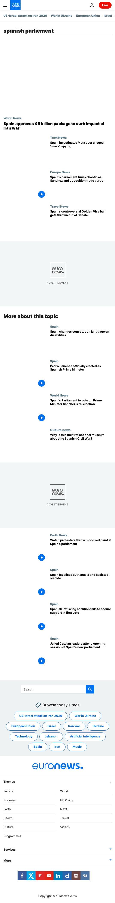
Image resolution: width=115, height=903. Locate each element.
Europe (8, 791)
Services (9, 849)
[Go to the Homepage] (15, 5)
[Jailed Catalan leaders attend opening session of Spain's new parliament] (81, 654)
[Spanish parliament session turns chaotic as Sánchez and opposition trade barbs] (81, 187)
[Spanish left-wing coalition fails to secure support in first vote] (81, 620)
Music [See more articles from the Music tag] (77, 747)
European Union (88, 15)
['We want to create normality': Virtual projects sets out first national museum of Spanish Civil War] (81, 445)
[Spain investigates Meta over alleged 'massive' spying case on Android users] (81, 153)
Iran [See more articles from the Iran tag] (57, 747)
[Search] (57, 689)
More (7, 860)
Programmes (12, 836)
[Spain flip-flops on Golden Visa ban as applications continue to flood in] (81, 222)
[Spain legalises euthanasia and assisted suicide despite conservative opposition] (81, 585)
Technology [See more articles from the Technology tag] (23, 736)
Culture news (60, 429)
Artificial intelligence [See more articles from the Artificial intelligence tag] (85, 736)
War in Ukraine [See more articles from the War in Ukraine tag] (85, 716)
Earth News (58, 535)
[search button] (90, 689)
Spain (54, 326)
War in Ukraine (61, 15)
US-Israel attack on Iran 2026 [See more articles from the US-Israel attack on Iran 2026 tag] (40, 716)
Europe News (60, 172)
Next (63, 809)
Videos (65, 827)
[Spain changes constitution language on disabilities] (81, 342)
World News (12, 118)
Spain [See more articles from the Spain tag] (38, 747)
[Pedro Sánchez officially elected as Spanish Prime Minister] (81, 376)
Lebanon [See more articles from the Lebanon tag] (51, 736)
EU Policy (66, 800)
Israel (108, 15)
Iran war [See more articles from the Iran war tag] (74, 726)
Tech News (58, 137)
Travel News (59, 206)
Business (9, 800)
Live (105, 5)
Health (7, 818)
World (64, 791)
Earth (7, 809)
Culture (8, 827)
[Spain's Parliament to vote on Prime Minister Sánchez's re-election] (81, 411)
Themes (9, 781)
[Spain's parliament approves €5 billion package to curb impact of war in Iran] (57, 126)
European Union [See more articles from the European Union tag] (23, 726)
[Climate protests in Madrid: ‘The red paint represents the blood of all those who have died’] (81, 550)
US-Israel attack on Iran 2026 (25, 15)
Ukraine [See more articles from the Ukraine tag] (98, 726)
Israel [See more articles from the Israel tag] (52, 726)
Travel (64, 818)
